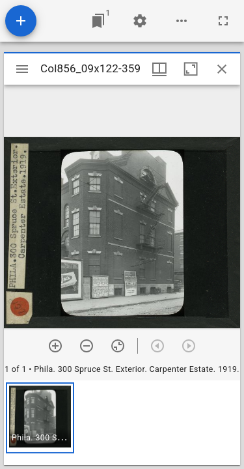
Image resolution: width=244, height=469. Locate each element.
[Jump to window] (98, 20)
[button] (40, 418)
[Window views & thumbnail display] (159, 69)
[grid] (122, 422)
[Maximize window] (190, 69)
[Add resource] (20, 20)
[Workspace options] (181, 20)
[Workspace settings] (140, 20)
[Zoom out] (86, 346)
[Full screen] (223, 20)
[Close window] (221, 69)
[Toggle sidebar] (22, 69)
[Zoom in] (55, 346)
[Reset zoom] (117, 346)
